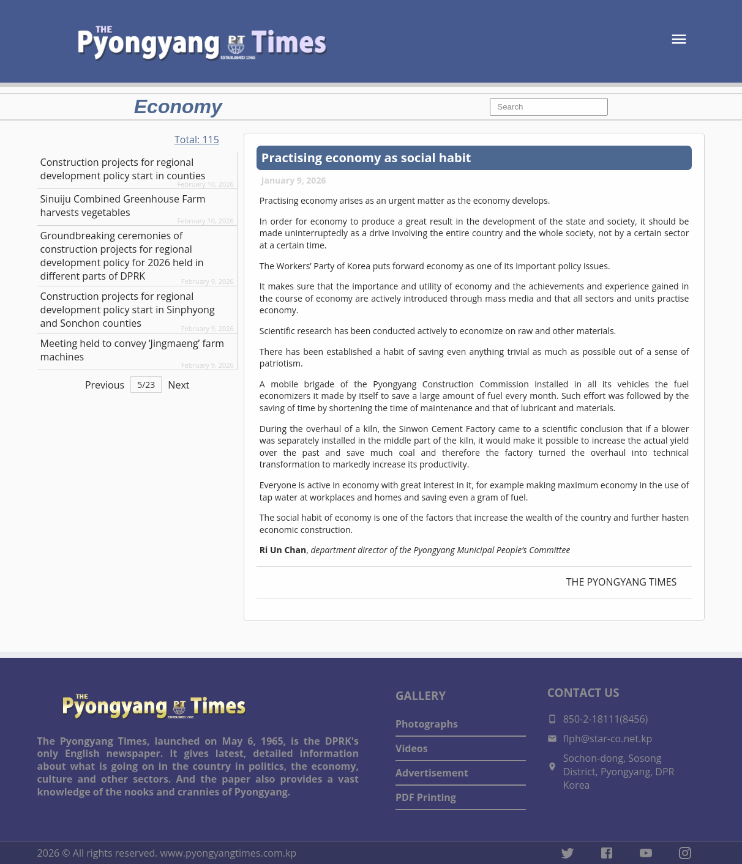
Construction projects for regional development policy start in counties (123, 168)
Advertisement (431, 773)
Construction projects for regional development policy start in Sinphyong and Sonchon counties (127, 309)
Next (178, 385)
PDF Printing (425, 797)
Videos (411, 748)
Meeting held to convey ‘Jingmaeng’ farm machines (132, 350)
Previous (104, 385)
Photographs (426, 724)
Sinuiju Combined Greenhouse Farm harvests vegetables (123, 205)
